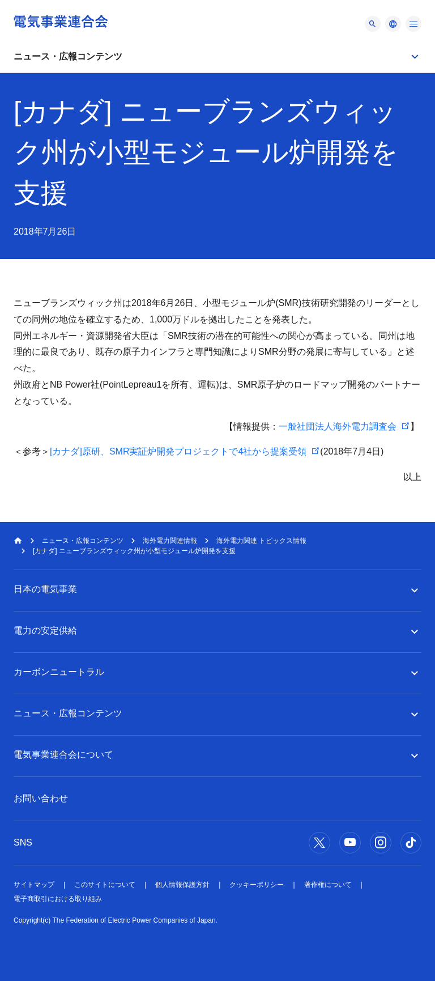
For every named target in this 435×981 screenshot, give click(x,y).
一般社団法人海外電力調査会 (337, 426)
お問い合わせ (41, 798)
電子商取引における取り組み (58, 899)
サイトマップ (34, 885)
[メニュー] (373, 24)
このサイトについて (104, 885)
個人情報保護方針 (182, 885)
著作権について (328, 885)
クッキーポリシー (256, 885)
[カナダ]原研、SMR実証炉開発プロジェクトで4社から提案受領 (178, 451)
